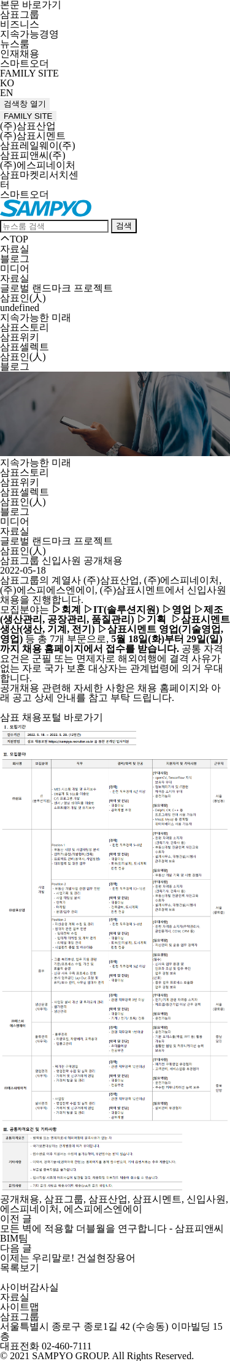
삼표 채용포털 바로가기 (51, 717)
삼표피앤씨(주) (33, 155)
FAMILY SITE (29, 73)
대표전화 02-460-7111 (45, 1346)
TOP (14, 239)
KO (7, 83)
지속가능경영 (29, 34)
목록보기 (19, 1267)
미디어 (14, 268)
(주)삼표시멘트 (33, 135)
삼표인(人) (23, 356)
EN (6, 93)
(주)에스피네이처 (37, 165)
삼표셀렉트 (24, 347)
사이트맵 (19, 1307)
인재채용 (19, 53)
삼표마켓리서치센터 (39, 180)
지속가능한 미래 (35, 317)
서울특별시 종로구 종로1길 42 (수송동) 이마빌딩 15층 (111, 1331)
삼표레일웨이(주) (37, 145)
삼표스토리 (24, 327)
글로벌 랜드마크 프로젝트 (56, 288)
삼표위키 (19, 337)
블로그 (14, 258)
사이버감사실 (29, 1287)
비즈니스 (19, 24)
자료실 (14, 278)
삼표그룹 (19, 14)
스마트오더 (24, 63)
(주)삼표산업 (28, 126)
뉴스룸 (14, 44)
